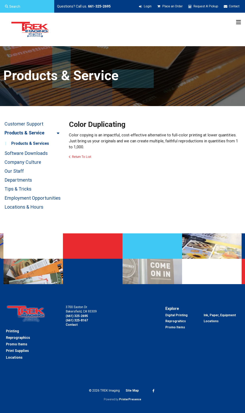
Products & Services (30, 143)
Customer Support (24, 124)
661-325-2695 (99, 6)
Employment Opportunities (33, 198)
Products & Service (34, 133)
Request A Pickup (205, 6)
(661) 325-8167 (77, 320)
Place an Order (172, 6)
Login (147, 6)
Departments (18, 180)
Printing (12, 331)
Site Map (132, 390)
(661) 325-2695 (77, 316)
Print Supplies (17, 351)
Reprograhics (175, 321)
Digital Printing (176, 315)
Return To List (81, 157)
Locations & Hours (24, 207)
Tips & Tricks (18, 189)
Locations (14, 357)
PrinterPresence (130, 399)
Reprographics (18, 337)
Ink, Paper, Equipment (220, 315)
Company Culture (23, 162)
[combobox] (27, 6)
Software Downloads (26, 153)
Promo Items (16, 344)
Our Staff (14, 171)
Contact (234, 6)
